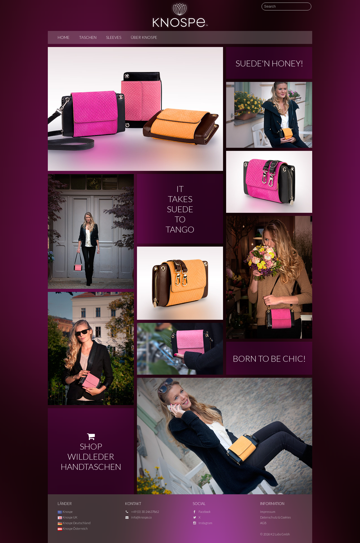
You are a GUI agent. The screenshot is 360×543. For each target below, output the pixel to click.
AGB (263, 523)
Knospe (65, 511)
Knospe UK (67, 517)
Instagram (205, 523)
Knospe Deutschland (74, 523)
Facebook (205, 511)
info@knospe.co (141, 517)
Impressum (267, 511)
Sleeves (113, 37)
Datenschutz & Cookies (275, 517)
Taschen (87, 37)
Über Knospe (144, 37)
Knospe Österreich (73, 528)
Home (63, 37)
